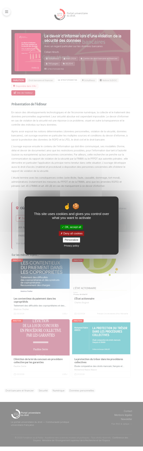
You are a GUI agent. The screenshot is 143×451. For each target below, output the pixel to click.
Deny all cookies (72, 233)
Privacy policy (71, 245)
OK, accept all (71, 227)
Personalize (71, 240)
